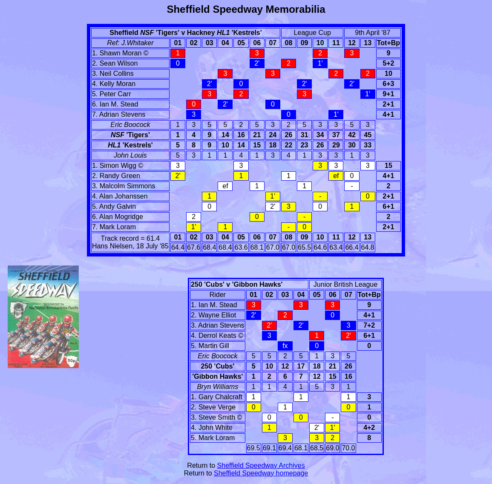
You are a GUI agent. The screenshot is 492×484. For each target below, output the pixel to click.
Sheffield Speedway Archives (261, 465)
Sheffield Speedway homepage (261, 473)
